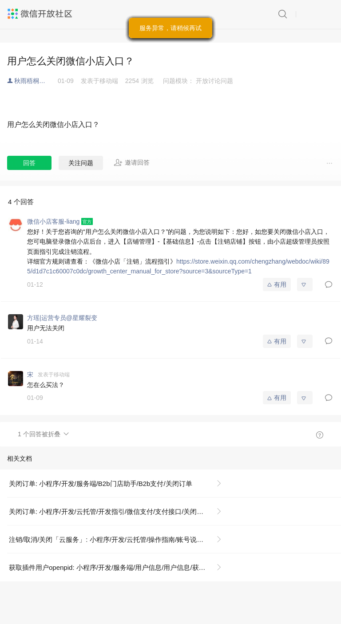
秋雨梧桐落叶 (33, 80)
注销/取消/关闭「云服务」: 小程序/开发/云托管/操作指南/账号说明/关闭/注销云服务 (119, 539)
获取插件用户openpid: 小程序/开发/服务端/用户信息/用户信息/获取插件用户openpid (119, 567)
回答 (29, 162)
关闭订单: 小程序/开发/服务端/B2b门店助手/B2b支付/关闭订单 (100, 483)
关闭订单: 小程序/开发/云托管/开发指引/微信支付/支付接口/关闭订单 (109, 511)
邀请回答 (132, 162)
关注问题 (80, 162)
